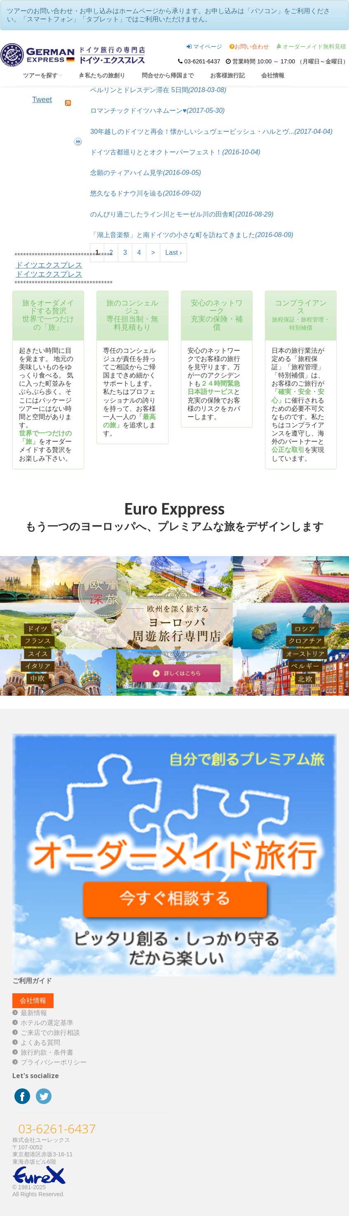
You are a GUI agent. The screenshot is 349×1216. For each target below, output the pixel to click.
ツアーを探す (43, 75)
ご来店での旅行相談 (50, 1032)
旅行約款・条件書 (47, 1052)
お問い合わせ (249, 46)
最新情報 (34, 1012)
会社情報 (272, 75)
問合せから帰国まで (168, 75)
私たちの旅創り (102, 75)
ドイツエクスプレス (49, 265)
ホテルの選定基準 (47, 1022)
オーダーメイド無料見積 (311, 46)
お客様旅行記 (227, 75)
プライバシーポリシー (54, 1062)
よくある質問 (40, 1042)
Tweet (42, 100)
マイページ (204, 46)
